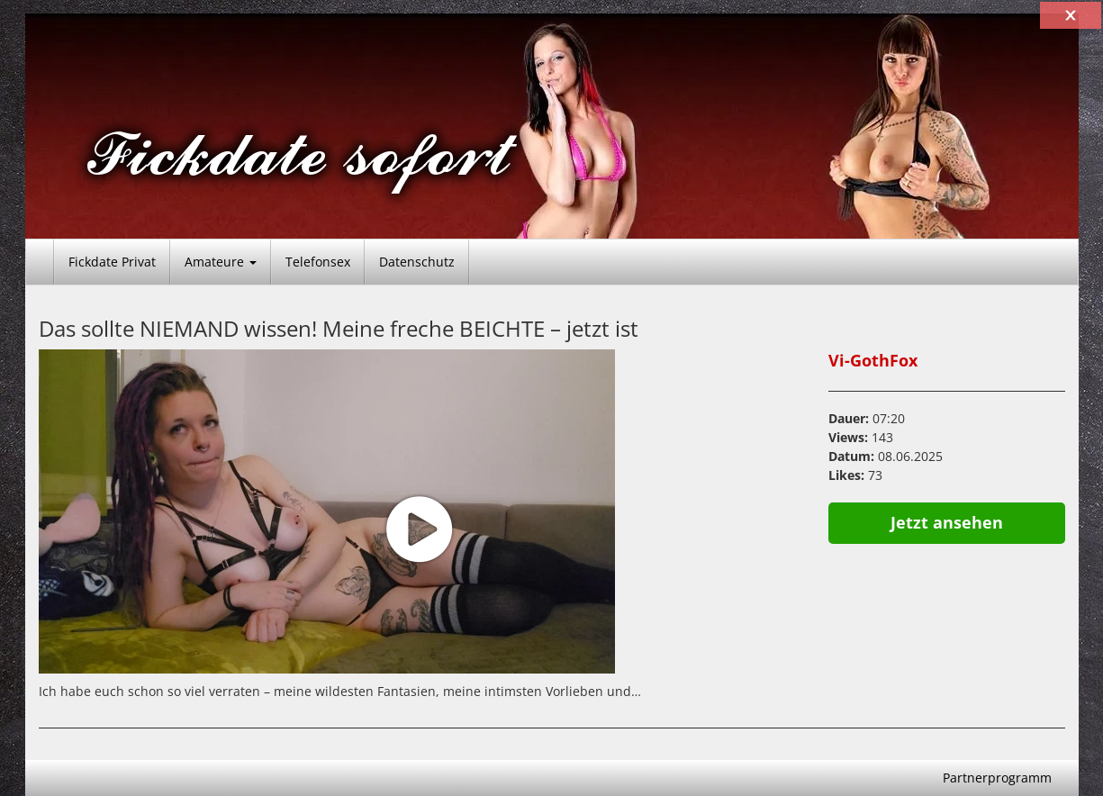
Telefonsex (317, 261)
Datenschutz (417, 261)
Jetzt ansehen (947, 522)
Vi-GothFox (873, 360)
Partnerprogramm (997, 777)
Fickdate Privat (112, 261)
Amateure (221, 261)
